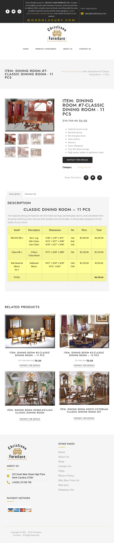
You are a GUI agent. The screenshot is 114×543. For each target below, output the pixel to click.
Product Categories (45, 49)
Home (26, 49)
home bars (35, 13)
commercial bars (46, 13)
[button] (49, 103)
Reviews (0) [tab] (30, 194)
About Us (67, 49)
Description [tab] (14, 194)
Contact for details (77, 160)
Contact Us (85, 49)
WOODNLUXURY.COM (51, 20)
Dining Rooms (75, 71)
